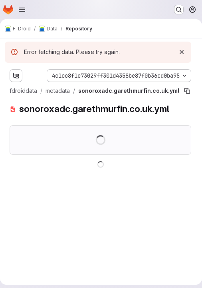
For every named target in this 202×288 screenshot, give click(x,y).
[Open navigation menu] (22, 9)
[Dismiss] (181, 52)
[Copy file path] (187, 90)
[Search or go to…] (179, 9)
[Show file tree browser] (16, 75)
